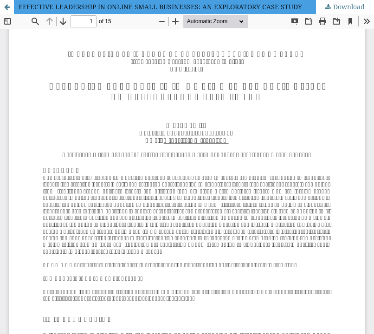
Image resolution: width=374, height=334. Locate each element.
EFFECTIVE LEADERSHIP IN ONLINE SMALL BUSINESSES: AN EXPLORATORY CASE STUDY (160, 6)
